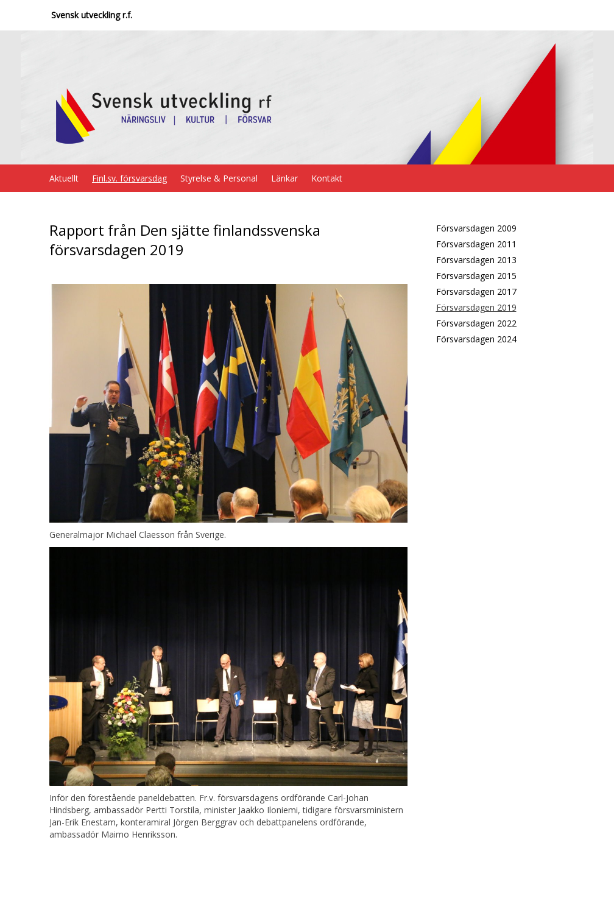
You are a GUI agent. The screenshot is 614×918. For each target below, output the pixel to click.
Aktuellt (64, 178)
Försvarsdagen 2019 (476, 307)
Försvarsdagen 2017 (476, 291)
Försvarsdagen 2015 (476, 275)
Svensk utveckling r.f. (91, 15)
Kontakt (326, 178)
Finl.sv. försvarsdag (129, 178)
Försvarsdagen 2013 (476, 260)
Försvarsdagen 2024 (476, 339)
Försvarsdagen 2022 (476, 323)
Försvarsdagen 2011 (476, 244)
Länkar (284, 178)
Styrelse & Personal (219, 178)
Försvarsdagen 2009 (476, 228)
